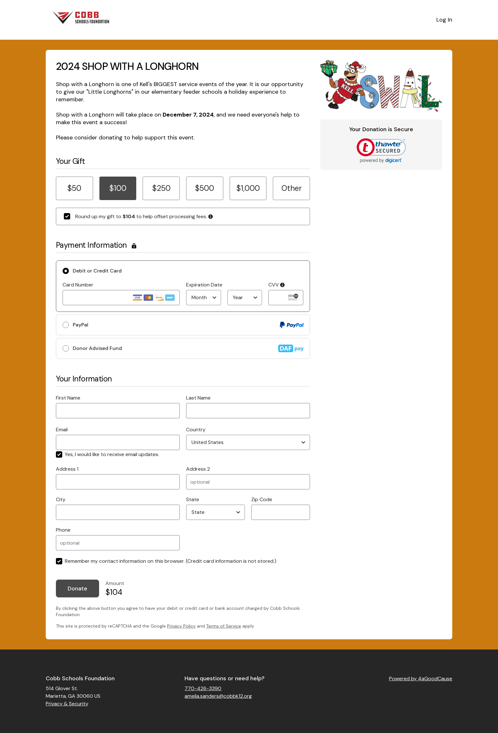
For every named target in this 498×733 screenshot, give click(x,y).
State (192, 499)
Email (62, 429)
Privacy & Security (67, 703)
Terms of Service (223, 626)
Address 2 (198, 469)
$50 (74, 188)
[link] (381, 151)
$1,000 (248, 188)
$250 (161, 188)
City (60, 499)
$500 (204, 188)
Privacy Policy (181, 626)
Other (291, 188)
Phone (63, 530)
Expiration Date (204, 284)
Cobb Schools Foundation (80, 678)
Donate (77, 588)
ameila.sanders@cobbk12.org (218, 696)
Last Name (198, 397)
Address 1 (67, 469)
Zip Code (261, 499)
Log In (444, 20)
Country (195, 429)
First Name (68, 397)
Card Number (78, 284)
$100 (117, 188)
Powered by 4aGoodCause (420, 678)
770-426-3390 (203, 688)
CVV (276, 284)
